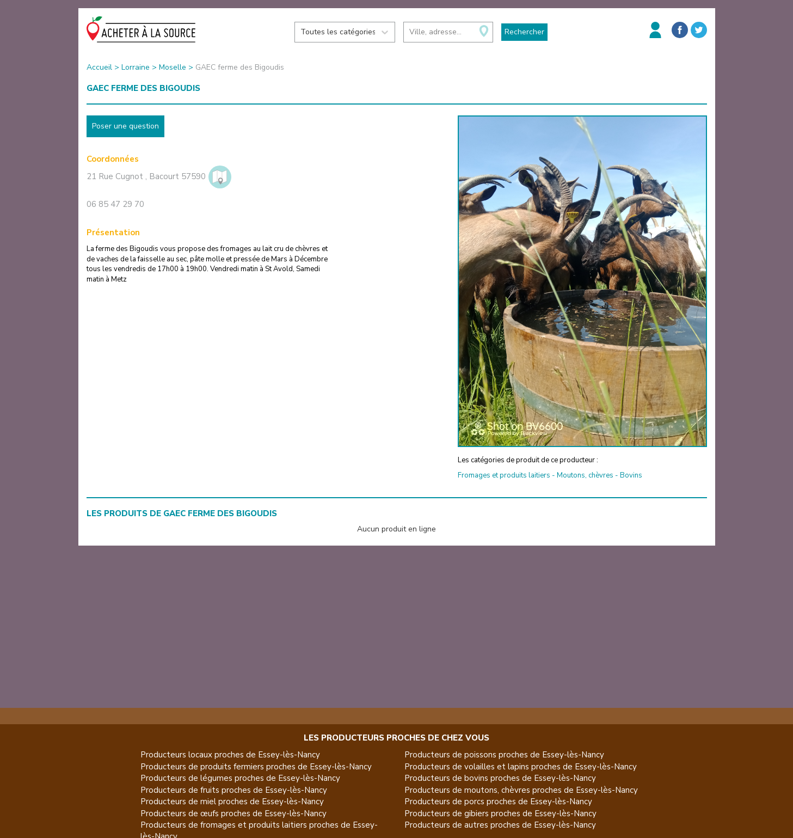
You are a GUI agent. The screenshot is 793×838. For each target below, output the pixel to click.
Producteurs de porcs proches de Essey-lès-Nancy (498, 801)
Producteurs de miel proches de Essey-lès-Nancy (232, 801)
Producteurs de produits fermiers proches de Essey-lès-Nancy (256, 766)
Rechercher (524, 32)
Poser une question (125, 126)
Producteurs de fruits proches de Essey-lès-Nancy (233, 790)
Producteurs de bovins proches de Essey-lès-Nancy (500, 778)
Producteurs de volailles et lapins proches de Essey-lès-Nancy (520, 766)
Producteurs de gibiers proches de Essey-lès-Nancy (500, 813)
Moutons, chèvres (585, 475)
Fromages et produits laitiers (504, 475)
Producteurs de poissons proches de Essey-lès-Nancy (504, 754)
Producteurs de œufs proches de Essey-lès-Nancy (233, 813)
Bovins (631, 475)
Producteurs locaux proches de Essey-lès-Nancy (230, 754)
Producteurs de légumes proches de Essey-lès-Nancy (240, 778)
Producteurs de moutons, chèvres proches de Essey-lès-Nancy (521, 790)
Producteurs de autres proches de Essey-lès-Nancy (500, 824)
